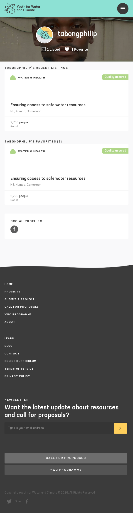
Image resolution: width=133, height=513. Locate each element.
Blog (9, 346)
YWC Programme (18, 314)
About (10, 322)
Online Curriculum (20, 361)
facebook (27, 501)
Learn (9, 338)
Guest (19, 501)
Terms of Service (19, 369)
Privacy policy (17, 376)
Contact (12, 353)
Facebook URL (14, 229)
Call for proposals (22, 307)
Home (9, 284)
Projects (13, 291)
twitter (9, 501)
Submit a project (19, 299)
